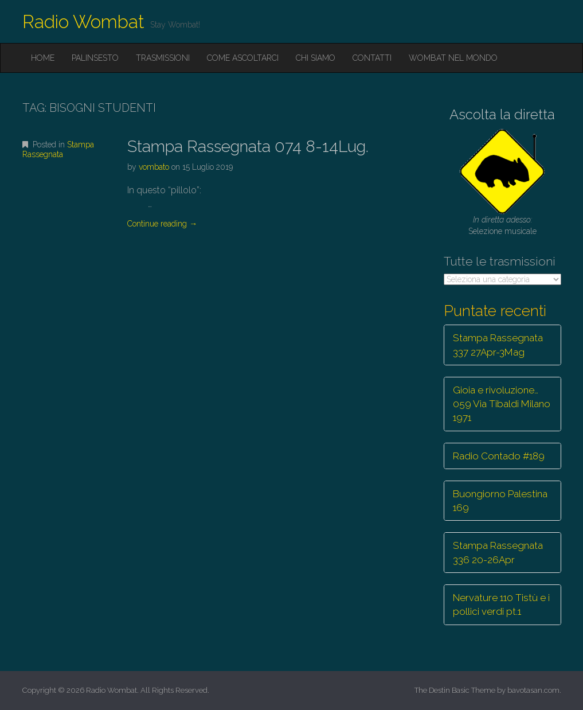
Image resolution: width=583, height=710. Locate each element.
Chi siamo (315, 58)
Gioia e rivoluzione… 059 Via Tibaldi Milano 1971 (501, 404)
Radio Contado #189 (499, 456)
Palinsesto (95, 58)
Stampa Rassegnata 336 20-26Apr (498, 552)
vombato (154, 166)
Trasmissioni (163, 58)
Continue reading (162, 223)
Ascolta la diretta (502, 114)
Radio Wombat (83, 21)
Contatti (372, 58)
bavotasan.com (533, 690)
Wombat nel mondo (453, 58)
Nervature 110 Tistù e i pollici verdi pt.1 (501, 604)
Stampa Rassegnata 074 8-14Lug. (248, 146)
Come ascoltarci (243, 58)
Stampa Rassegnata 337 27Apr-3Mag (498, 344)
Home (42, 58)
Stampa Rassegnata (58, 149)
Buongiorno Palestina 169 (500, 500)
